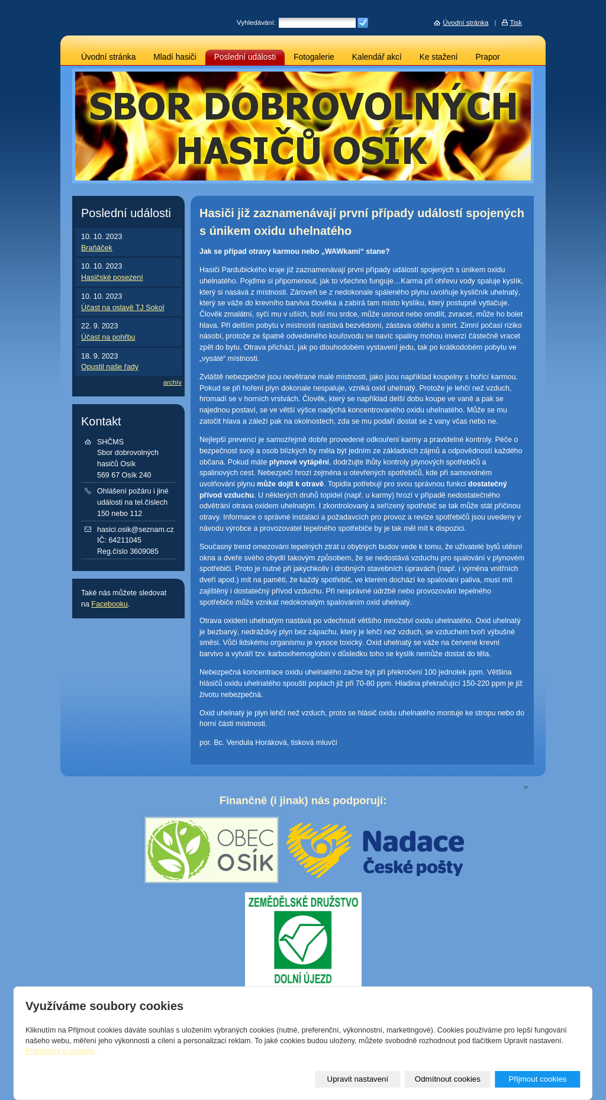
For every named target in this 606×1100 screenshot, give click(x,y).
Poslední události (245, 57)
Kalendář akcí (377, 57)
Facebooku (109, 604)
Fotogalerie (314, 57)
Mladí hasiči (174, 57)
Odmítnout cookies (448, 1079)
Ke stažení (439, 57)
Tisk (516, 22)
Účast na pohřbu (108, 337)
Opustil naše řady (109, 367)
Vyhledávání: (256, 22)
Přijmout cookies (537, 1079)
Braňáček (96, 248)
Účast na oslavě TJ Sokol (122, 308)
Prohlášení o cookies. (60, 1051)
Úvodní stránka (108, 57)
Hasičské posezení (112, 277)
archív (172, 382)
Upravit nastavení (358, 1079)
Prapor (488, 57)
